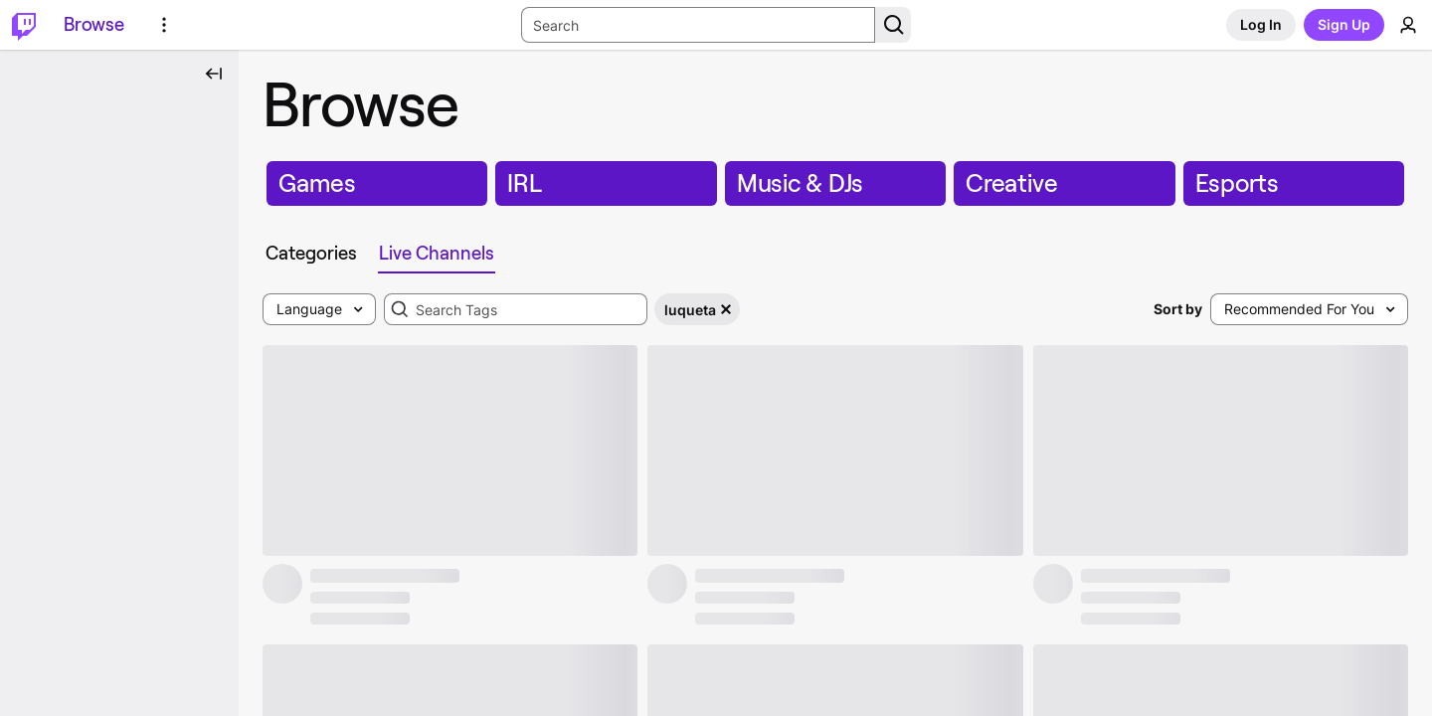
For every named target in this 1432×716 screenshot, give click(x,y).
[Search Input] (698, 25)
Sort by (1178, 308)
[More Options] (164, 25)
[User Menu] (1408, 25)
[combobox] (515, 309)
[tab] (315, 253)
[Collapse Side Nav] (214, 74)
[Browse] (94, 25)
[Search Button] (893, 25)
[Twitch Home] (24, 25)
